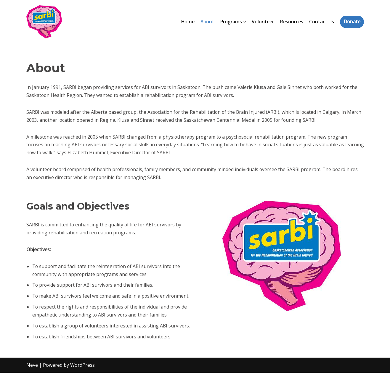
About (207, 21)
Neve (32, 383)
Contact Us (321, 21)
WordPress (82, 383)
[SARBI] (44, 21)
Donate (352, 21)
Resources (291, 21)
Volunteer (263, 21)
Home (188, 21)
